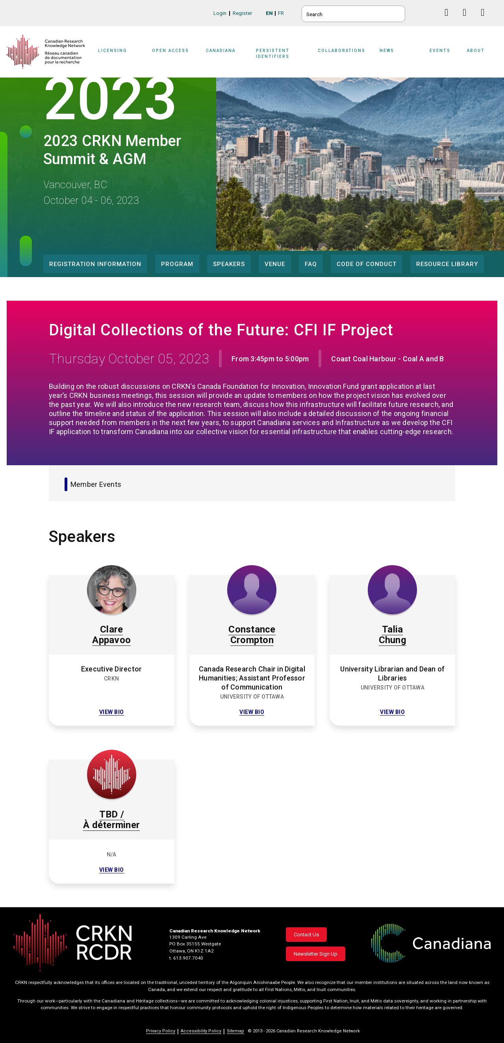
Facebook (449, 20)
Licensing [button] (112, 50)
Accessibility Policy (201, 1031)
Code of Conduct (367, 264)
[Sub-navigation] (117, 56)
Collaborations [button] (341, 50)
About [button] (476, 50)
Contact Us (306, 935)
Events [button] (440, 50)
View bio (111, 712)
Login (219, 13)
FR (281, 13)
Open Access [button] (170, 50)
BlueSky (431, 12)
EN (269, 13)
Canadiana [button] (220, 50)
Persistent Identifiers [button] (272, 53)
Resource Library (447, 264)
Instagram (486, 20)
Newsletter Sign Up (315, 954)
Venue (275, 264)
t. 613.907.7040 (186, 958)
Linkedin (467, 20)
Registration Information (95, 264)
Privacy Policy (160, 1031)
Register (242, 13)
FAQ (311, 264)
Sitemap (235, 1031)
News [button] (387, 50)
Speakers (229, 264)
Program (177, 264)
